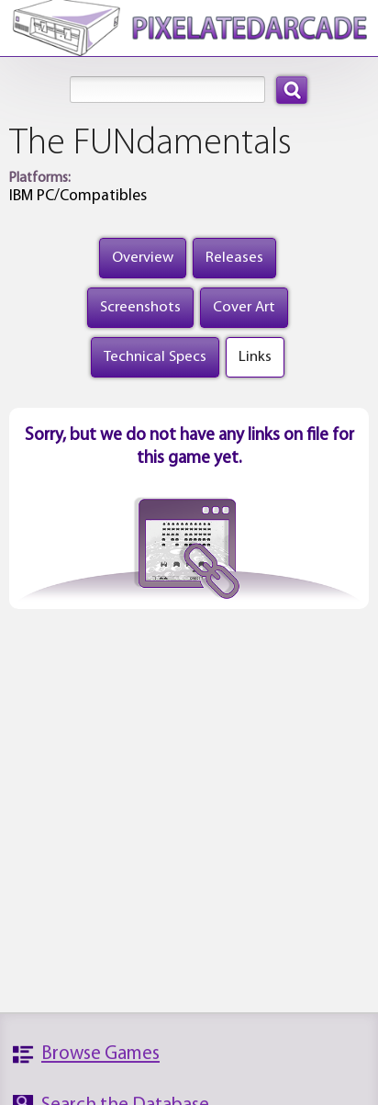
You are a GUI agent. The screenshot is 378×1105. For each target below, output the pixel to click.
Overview (142, 257)
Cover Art (244, 307)
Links (255, 357)
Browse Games (100, 1054)
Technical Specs (155, 357)
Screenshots (140, 307)
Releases (234, 257)
